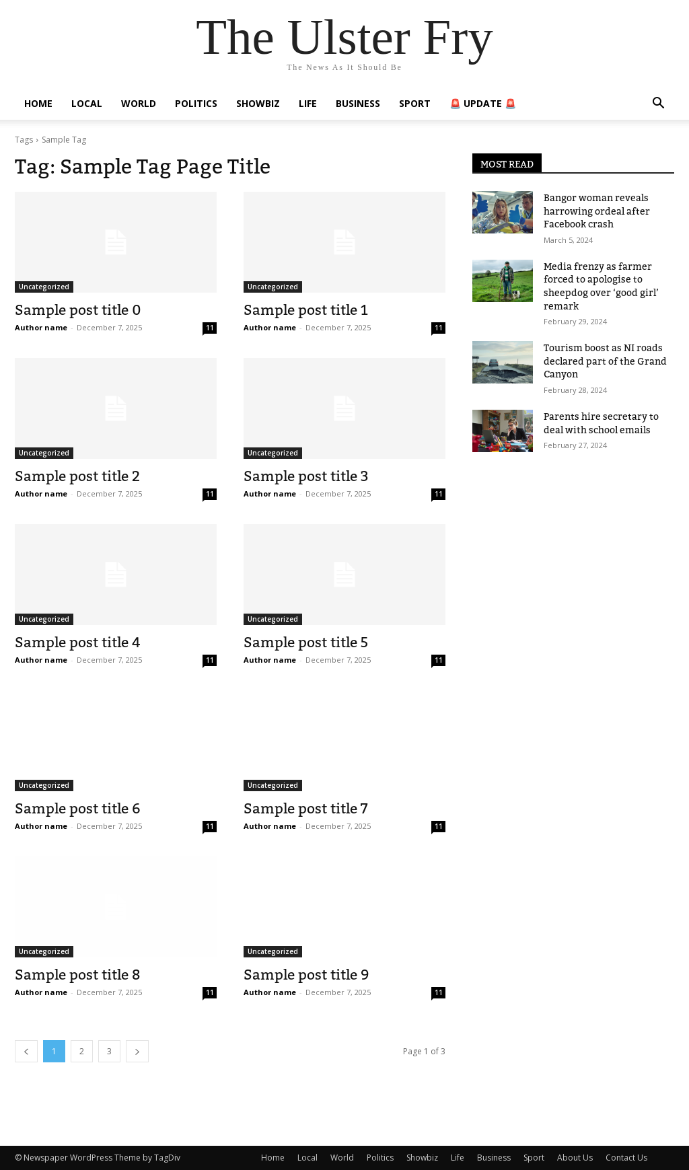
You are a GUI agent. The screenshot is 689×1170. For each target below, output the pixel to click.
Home (38, 103)
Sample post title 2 (77, 476)
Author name (41, 327)
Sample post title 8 (77, 974)
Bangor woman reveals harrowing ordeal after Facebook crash (597, 210)
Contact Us (626, 1157)
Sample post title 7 (306, 808)
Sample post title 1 (306, 309)
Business (358, 103)
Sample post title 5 (306, 642)
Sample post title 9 (306, 974)
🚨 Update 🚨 (482, 103)
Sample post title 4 (78, 642)
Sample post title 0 (78, 309)
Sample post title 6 (78, 808)
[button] (658, 104)
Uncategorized (44, 286)
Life (308, 103)
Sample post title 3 (306, 476)
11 (210, 327)
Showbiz (258, 103)
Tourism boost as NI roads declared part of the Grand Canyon (605, 360)
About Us (575, 1157)
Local (86, 103)
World (138, 103)
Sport (415, 103)
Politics (196, 103)
